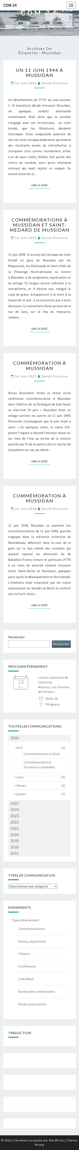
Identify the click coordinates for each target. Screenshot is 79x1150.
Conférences (27, 966)
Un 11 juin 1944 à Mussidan (39, 72)
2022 (14, 822)
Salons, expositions (32, 941)
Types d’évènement (25, 920)
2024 (14, 809)
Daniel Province (54, 83)
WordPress (57, 1140)
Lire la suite (41, 185)
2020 (14, 834)
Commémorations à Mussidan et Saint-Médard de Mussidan (40, 225)
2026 (14, 738)
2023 (14, 815)
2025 (14, 803)
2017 (14, 853)
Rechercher (16, 637)
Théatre (24, 954)
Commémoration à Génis (42, 754)
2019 (14, 840)
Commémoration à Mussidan (39, 365)
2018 (14, 847)
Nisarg (39, 1144)
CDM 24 (9, 5)
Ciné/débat (26, 979)
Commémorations (31, 929)
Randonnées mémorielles (36, 991)
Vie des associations (32, 1004)
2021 (14, 828)
